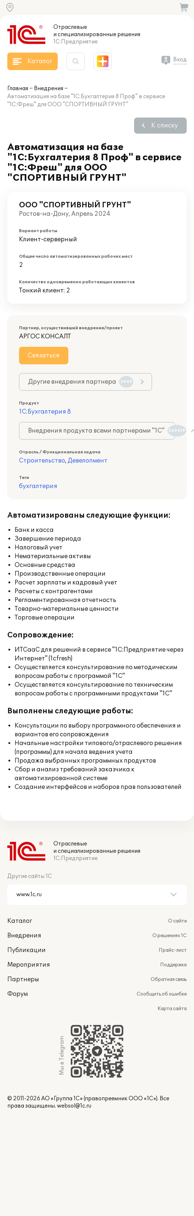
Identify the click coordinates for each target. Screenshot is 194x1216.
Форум (17, 994)
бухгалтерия (38, 486)
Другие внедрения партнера (80, 382)
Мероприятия (28, 964)
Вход (180, 60)
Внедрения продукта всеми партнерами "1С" (101, 431)
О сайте (177, 921)
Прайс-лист (173, 950)
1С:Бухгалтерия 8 (45, 411)
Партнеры (23, 979)
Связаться (44, 355)
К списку (164, 125)
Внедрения (48, 88)
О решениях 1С (169, 936)
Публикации (26, 950)
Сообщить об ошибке (162, 994)
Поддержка (173, 965)
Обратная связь (169, 979)
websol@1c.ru (74, 1106)
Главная (17, 88)
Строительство (42, 460)
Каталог (19, 921)
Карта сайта (172, 1009)
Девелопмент (87, 460)
